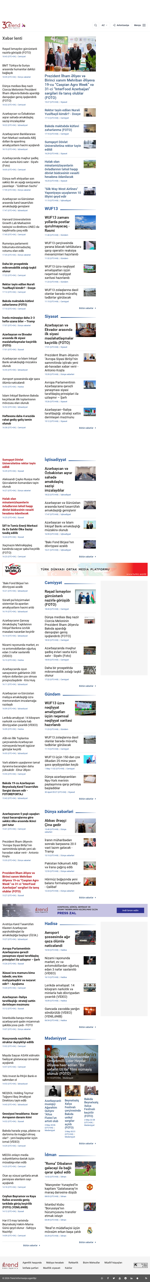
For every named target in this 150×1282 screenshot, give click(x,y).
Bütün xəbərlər (86, 308)
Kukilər (68, 1268)
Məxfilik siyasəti (51, 1268)
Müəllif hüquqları (113, 1262)
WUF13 (51, 208)
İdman (50, 1154)
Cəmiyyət (53, 582)
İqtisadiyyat (55, 459)
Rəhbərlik (73, 1262)
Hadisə (51, 923)
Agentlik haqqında (32, 1262)
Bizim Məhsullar (91, 1262)
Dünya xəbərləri (59, 811)
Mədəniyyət (55, 1038)
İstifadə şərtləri (30, 1268)
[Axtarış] (95, 25)
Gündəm (52, 694)
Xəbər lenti (12, 38)
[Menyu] (140, 25)
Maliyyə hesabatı (55, 1262)
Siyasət (51, 316)
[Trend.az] (14, 25)
